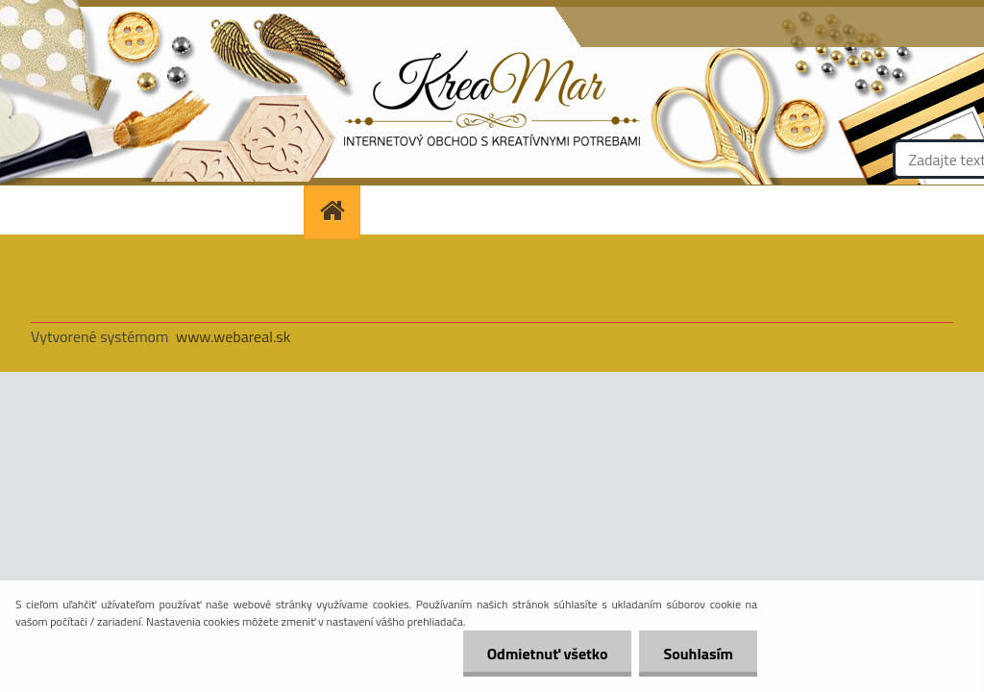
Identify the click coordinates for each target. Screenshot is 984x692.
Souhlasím (698, 653)
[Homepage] (338, 210)
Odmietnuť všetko (547, 653)
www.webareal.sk (233, 336)
